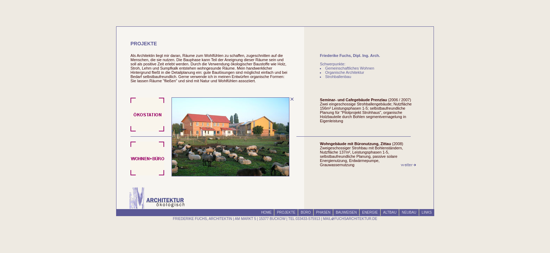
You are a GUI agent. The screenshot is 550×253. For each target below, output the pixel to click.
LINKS (427, 212)
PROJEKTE (286, 212)
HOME (266, 212)
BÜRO (306, 212)
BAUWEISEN (346, 212)
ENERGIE (370, 212)
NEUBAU (409, 212)
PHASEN (323, 212)
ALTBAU (389, 212)
